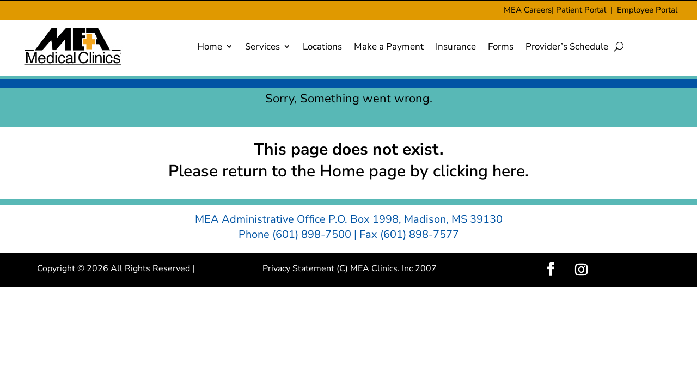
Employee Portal (647, 9)
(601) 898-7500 (311, 234)
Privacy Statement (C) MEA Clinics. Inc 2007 (348, 268)
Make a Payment (389, 46)
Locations (322, 46)
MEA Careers (528, 9)
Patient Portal (581, 9)
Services (262, 46)
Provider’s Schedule (566, 46)
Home (209, 46)
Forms (500, 46)
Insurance (456, 46)
